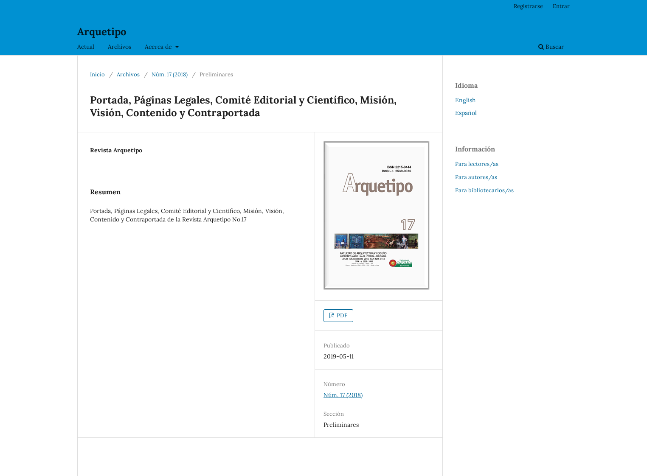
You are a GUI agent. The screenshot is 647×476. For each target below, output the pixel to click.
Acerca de (159, 46)
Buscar (551, 46)
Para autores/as (476, 177)
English (465, 100)
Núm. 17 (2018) (170, 74)
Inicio (97, 74)
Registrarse (528, 6)
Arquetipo (102, 31)
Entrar (561, 6)
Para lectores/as (476, 164)
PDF (341, 315)
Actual (85, 46)
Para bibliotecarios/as (484, 190)
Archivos (119, 46)
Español (466, 113)
